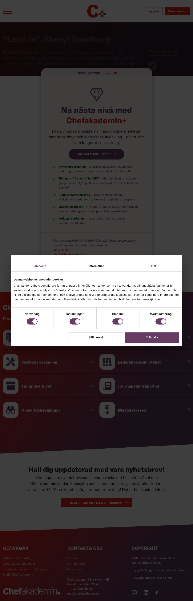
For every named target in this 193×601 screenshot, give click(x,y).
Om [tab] (153, 266)
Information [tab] (97, 266)
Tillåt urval (96, 337)
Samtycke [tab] (39, 266)
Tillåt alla (152, 337)
